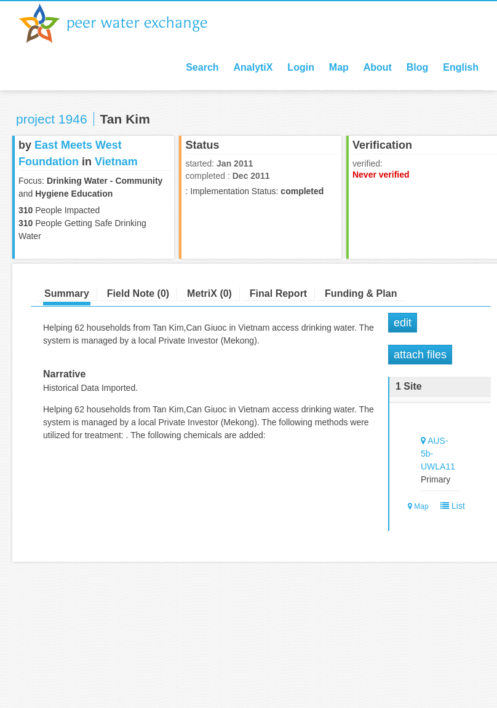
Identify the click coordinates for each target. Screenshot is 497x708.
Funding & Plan (361, 293)
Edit (403, 323)
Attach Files (420, 354)
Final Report (278, 293)
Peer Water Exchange (123, 23)
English (461, 67)
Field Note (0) (138, 293)
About (378, 67)
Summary (66, 293)
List (449, 506)
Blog (418, 67)
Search (202, 67)
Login (300, 67)
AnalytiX (252, 67)
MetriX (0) (209, 293)
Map (339, 67)
